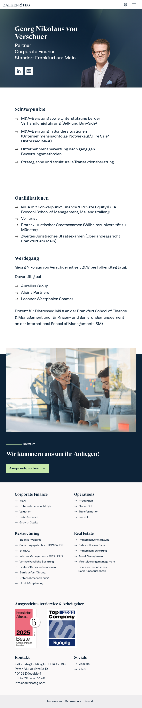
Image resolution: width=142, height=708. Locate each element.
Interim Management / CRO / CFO (39, 556)
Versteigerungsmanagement (94, 561)
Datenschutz (73, 701)
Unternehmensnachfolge (33, 506)
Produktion (83, 500)
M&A (20, 500)
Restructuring (27, 533)
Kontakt (89, 701)
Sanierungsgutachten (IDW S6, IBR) (39, 545)
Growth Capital (27, 522)
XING (80, 669)
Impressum (54, 701)
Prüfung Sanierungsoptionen (35, 567)
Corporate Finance (31, 494)
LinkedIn (82, 663)
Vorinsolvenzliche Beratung (34, 561)
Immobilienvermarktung (91, 539)
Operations (84, 494)
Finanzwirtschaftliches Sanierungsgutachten (90, 569)
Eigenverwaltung (28, 539)
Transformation (86, 511)
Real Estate (84, 533)
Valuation (23, 511)
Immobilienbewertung (90, 550)
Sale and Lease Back (89, 545)
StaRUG (22, 550)
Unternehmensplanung (32, 578)
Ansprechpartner (27, 468)
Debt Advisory (26, 517)
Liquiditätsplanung (29, 583)
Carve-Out (83, 506)
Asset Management (89, 556)
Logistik (81, 517)
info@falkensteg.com (30, 683)
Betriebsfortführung (30, 572)
